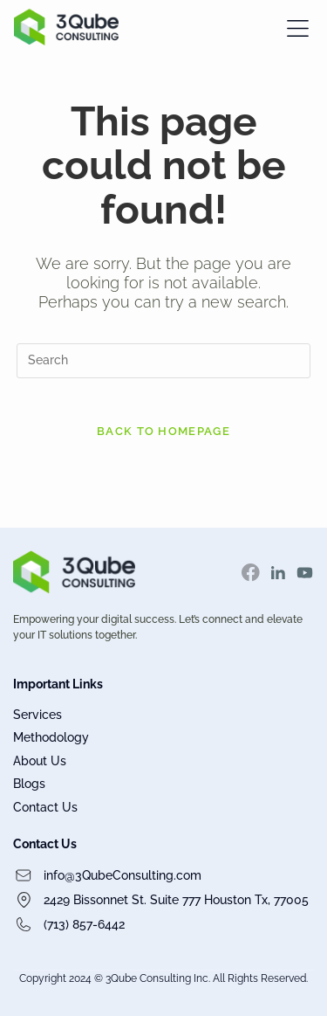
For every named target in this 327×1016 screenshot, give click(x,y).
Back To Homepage (163, 431)
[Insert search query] (164, 360)
